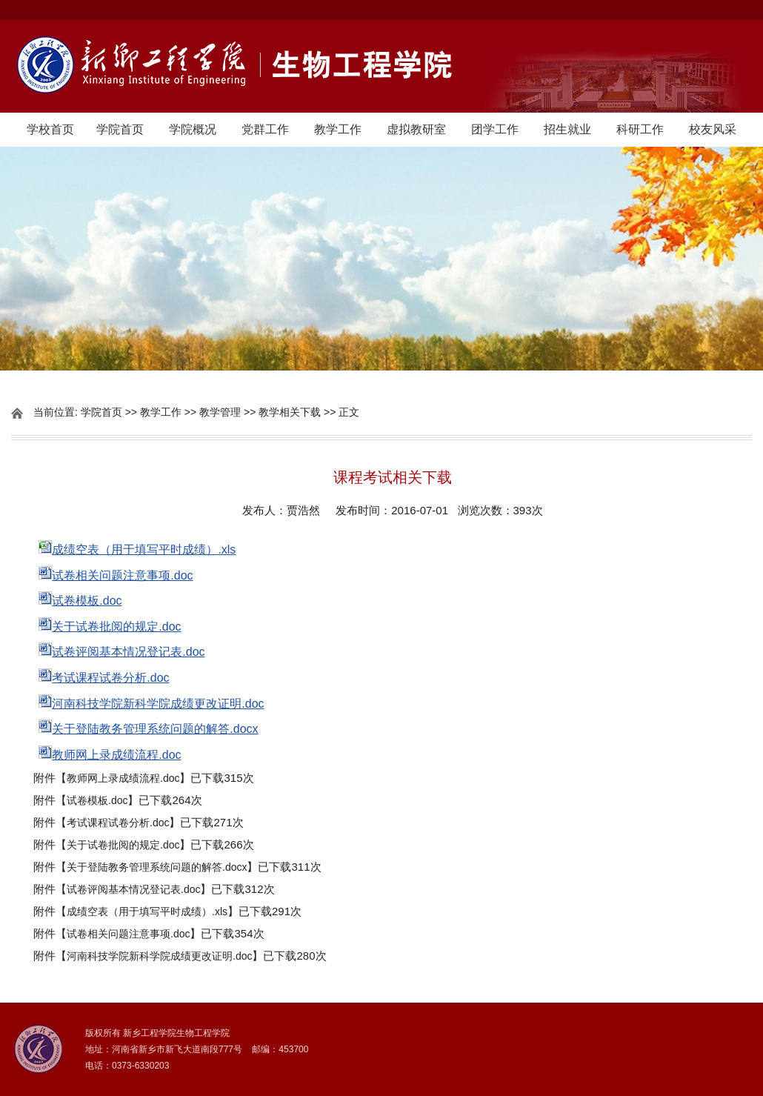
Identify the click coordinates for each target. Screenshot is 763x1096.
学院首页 (120, 129)
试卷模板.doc (97, 800)
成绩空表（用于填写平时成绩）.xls (147, 911)
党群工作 (265, 129)
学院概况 (192, 129)
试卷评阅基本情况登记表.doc (133, 889)
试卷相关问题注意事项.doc (128, 934)
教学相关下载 (290, 412)
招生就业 (567, 129)
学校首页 (50, 129)
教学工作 (337, 129)
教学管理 (220, 412)
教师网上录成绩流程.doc (123, 778)
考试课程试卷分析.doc (118, 822)
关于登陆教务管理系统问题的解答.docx (157, 867)
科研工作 (640, 129)
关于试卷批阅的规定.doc (123, 845)
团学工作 (495, 129)
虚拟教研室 (416, 129)
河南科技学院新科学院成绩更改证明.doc (159, 956)
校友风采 (712, 129)
